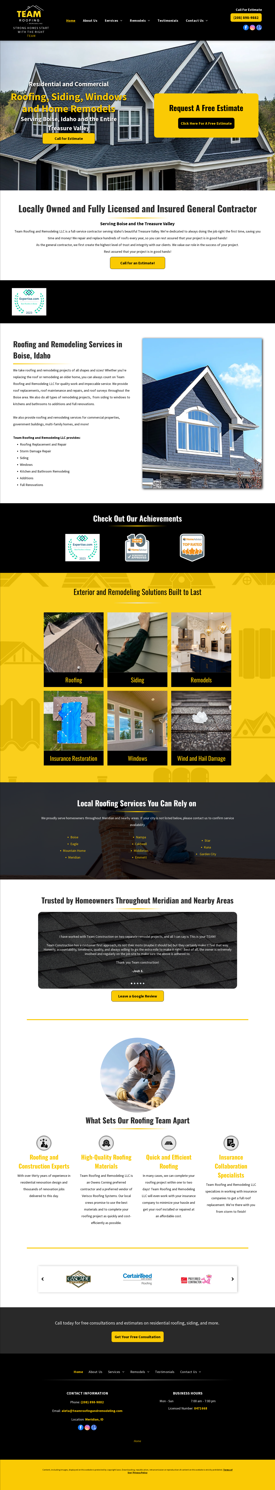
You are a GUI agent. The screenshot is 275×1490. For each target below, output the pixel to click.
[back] (42, 1279)
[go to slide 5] (143, 983)
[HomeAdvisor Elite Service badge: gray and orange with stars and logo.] (246, 302)
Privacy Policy (140, 1472)
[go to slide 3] (137, 983)
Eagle (74, 844)
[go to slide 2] (134, 983)
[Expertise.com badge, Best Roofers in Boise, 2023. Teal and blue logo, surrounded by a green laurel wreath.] (29, 302)
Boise (74, 837)
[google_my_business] (259, 28)
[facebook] (246, 28)
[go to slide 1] (131, 983)
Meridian (74, 857)
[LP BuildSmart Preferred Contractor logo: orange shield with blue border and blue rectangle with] (83, 302)
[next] (232, 1279)
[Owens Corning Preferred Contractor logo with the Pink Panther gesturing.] (137, 302)
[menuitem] (71, 20)
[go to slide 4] (140, 983)
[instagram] (252, 28)
